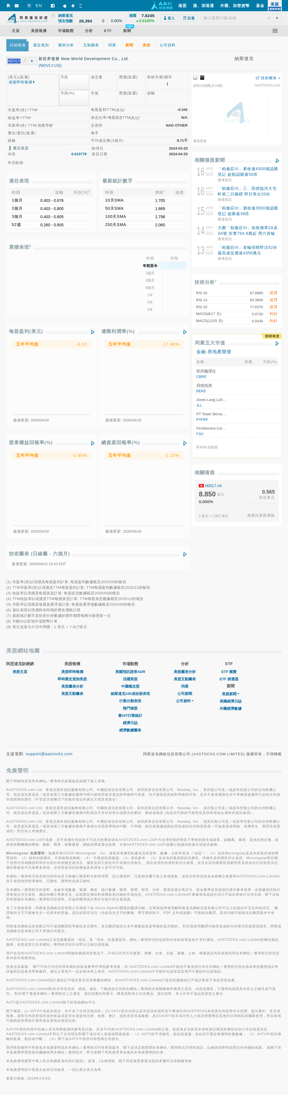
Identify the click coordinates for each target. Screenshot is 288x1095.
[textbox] (241, 17)
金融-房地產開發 (213, 351)
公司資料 (185, 701)
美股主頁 (20, 672)
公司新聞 (184, 694)
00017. (213, 485)
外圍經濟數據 (231, 708)
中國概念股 (130, 686)
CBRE (201, 377)
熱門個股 (130, 708)
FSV (199, 434)
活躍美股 (130, 679)
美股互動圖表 (72, 694)
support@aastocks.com (49, 754)
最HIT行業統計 (130, 715)
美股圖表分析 (72, 686)
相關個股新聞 (210, 160)
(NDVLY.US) (50, 65)
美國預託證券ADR (130, 672)
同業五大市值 (210, 343)
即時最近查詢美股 (72, 679)
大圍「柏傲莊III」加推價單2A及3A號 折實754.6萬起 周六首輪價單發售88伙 (248, 233)
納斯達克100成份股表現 (130, 694)
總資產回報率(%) (120, 442)
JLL (199, 405)
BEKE (201, 391)
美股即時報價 (72, 672)
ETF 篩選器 (229, 679)
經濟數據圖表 (130, 730)
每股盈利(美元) (26, 331)
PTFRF (202, 420)
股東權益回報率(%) (31, 442)
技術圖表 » (268, 78)
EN (39, 5)
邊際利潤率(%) (118, 331)
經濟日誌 (130, 723)
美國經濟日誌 (231, 701)
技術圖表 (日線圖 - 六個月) (39, 553)
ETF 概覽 (229, 672)
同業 (184, 686)
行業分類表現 (130, 701)
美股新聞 (230, 694)
